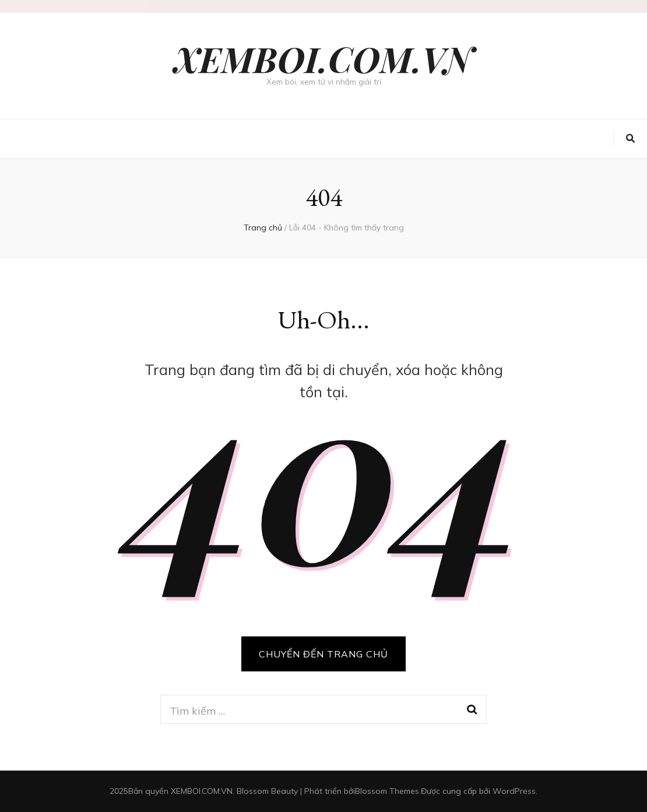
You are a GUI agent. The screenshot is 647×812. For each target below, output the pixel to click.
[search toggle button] (630, 139)
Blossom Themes (387, 791)
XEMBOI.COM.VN (323, 58)
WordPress (514, 791)
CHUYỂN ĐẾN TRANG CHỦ (323, 654)
